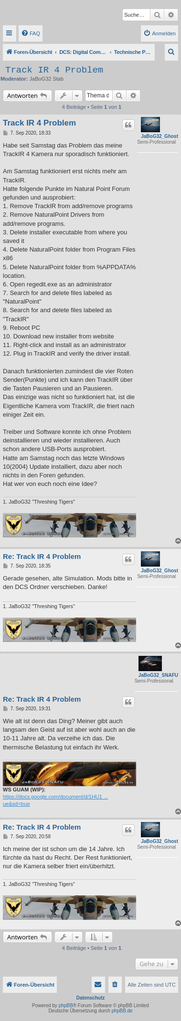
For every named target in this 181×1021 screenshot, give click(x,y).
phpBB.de (122, 1010)
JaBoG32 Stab (47, 79)
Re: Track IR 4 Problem (42, 556)
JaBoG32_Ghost (159, 136)
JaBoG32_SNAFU (158, 675)
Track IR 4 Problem (54, 70)
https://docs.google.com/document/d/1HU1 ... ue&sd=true (55, 800)
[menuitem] (30, 33)
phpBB (66, 1005)
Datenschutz (90, 997)
